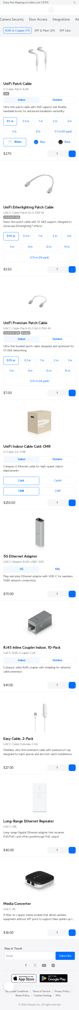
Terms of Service (41, 991)
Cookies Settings (43, 995)
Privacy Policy (62, 991)
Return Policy (23, 995)
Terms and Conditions (16, 991)
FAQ (58, 995)
